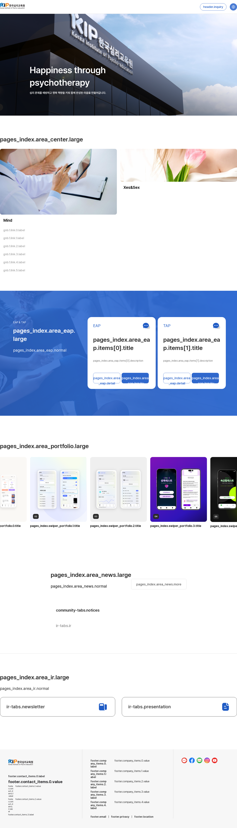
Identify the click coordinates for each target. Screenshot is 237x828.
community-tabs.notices (78, 610)
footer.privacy (120, 816)
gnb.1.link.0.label (14, 230)
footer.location (143, 816)
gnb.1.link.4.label (14, 262)
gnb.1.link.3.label (14, 254)
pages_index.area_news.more (158, 584)
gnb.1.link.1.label (13, 238)
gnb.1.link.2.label (14, 246)
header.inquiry (213, 7)
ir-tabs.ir (63, 625)
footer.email (98, 816)
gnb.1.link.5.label (14, 270)
